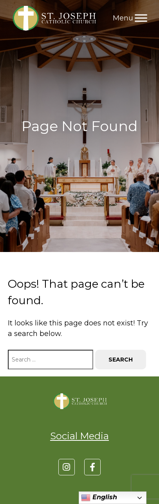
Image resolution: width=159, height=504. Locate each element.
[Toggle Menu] (141, 18)
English (99, 497)
